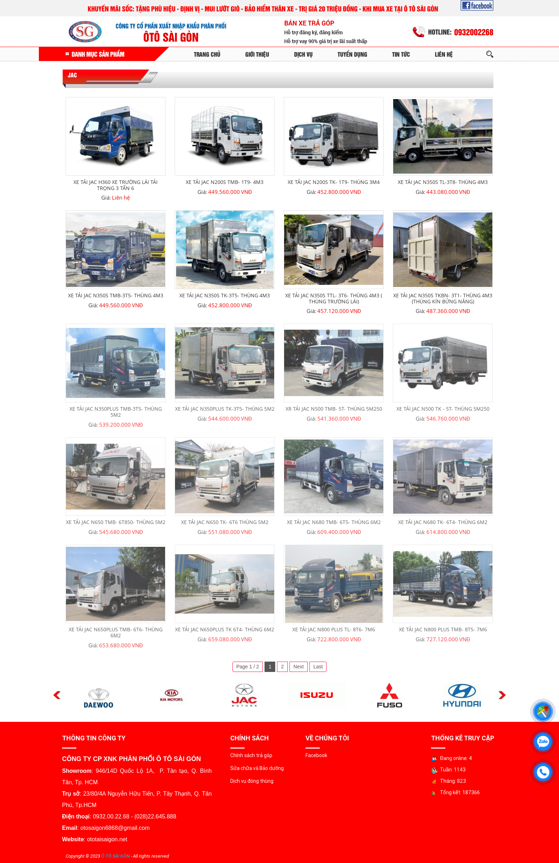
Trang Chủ (207, 54)
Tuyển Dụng (352, 54)
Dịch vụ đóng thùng (251, 781)
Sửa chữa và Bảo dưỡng (257, 768)
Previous (57, 695)
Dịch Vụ (303, 54)
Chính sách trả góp (251, 755)
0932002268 (473, 31)
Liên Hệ (444, 54)
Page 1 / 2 (247, 666)
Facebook (316, 755)
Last (318, 666)
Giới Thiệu (257, 54)
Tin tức (401, 54)
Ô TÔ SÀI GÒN (115, 856)
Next (298, 666)
